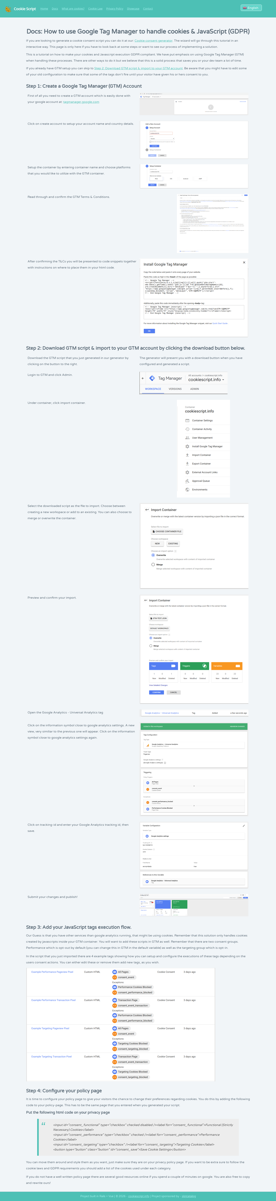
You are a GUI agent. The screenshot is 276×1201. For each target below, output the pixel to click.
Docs (55, 8)
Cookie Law (95, 8)
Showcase (133, 8)
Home (44, 8)
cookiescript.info (138, 1196)
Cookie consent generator (153, 41)
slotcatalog (189, 1196)
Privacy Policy (114, 8)
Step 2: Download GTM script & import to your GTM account (138, 68)
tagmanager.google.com (81, 102)
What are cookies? (73, 8)
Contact (148, 8)
